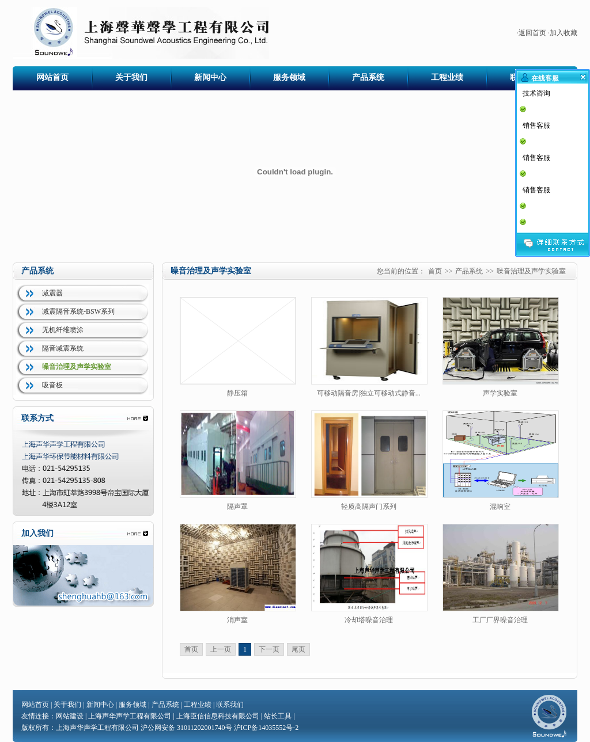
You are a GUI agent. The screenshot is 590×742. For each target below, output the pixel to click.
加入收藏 (563, 33)
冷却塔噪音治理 (369, 620)
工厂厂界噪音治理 (500, 620)
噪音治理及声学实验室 (76, 367)
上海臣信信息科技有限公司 (217, 716)
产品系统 (368, 77)
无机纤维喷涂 (63, 330)
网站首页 (52, 77)
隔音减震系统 (63, 348)
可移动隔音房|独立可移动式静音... (368, 393)
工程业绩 (447, 77)
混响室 (500, 507)
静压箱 (237, 393)
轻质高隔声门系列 (368, 507)
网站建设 (70, 716)
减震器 (52, 293)
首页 (435, 271)
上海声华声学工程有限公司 (129, 716)
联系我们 (230, 705)
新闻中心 (210, 77)
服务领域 (289, 77)
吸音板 (52, 385)
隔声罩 (237, 507)
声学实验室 (500, 393)
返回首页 (532, 33)
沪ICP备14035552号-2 (266, 728)
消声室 (237, 620)
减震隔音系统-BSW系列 (78, 311)
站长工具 (278, 716)
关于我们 (131, 77)
